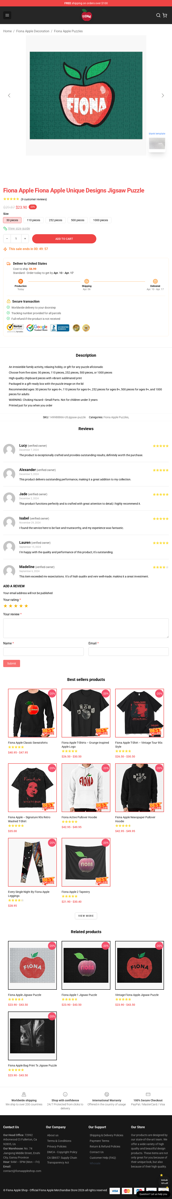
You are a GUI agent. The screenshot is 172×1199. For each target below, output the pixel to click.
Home (7, 31)
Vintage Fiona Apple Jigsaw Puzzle (137, 994)
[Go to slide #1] (75, 164)
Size (6, 213)
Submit (11, 663)
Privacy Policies (56, 1146)
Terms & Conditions (59, 1140)
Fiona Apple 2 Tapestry (76, 891)
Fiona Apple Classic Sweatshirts (28, 742)
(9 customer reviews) (34, 199)
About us (52, 1135)
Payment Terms (99, 1140)
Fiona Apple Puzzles (68, 31)
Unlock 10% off (164, 1181)
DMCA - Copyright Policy (62, 1152)
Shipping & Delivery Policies (106, 1135)
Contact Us (97, 1152)
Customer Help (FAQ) (103, 1157)
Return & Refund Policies (105, 1146)
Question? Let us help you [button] (153, 1194)
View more (86, 915)
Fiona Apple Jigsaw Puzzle (24, 994)
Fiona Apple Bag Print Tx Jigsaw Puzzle (32, 1065)
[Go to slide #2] (96, 164)
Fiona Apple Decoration (32, 31)
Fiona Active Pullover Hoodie (79, 817)
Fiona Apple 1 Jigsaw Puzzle (79, 994)
